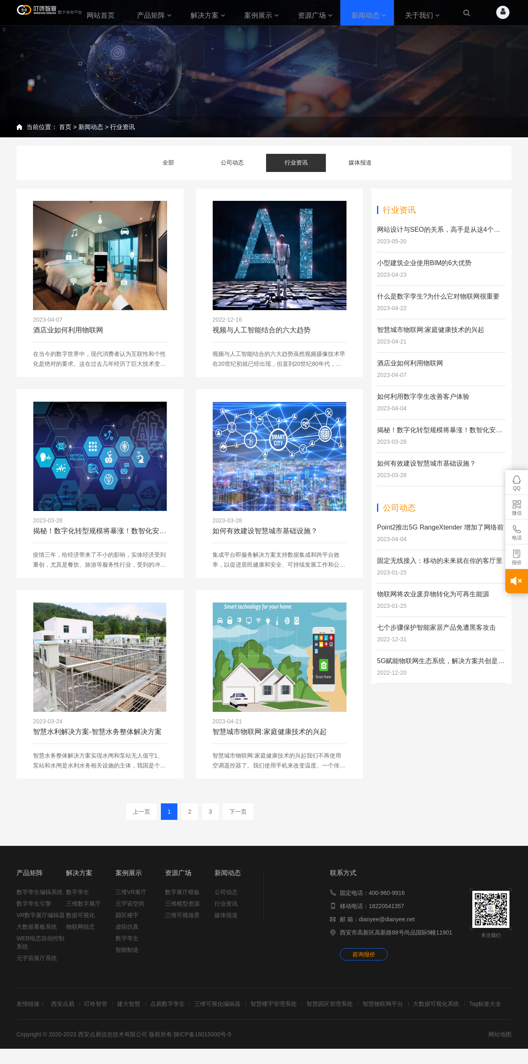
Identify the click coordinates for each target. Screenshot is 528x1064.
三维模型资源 (182, 910)
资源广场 (178, 879)
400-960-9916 (387, 900)
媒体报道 (360, 161)
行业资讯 (122, 126)
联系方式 (343, 879)
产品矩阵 (29, 879)
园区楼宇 (127, 922)
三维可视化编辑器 (226, 1011)
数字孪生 (77, 899)
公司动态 (232, 161)
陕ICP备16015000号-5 (202, 1049)
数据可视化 (80, 922)
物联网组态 (80, 933)
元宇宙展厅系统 (36, 965)
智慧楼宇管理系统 (283, 1011)
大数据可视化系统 (451, 1011)
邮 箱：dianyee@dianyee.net (377, 926)
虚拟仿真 (127, 933)
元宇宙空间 (130, 910)
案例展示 (129, 879)
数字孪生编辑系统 (39, 899)
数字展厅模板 (182, 899)
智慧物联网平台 (396, 1011)
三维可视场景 (182, 922)
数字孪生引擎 (33, 910)
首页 (65, 126)
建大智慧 (133, 1011)
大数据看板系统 (36, 933)
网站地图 (500, 1049)
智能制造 (127, 956)
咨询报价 (363, 961)
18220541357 (386, 913)
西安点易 (64, 1011)
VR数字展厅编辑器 (40, 922)
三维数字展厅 (83, 910)
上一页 (141, 818)
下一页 (238, 818)
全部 (168, 161)
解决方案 (79, 879)
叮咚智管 (99, 1011)
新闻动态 (90, 126)
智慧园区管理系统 (341, 1011)
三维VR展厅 (131, 899)
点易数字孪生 (174, 1011)
